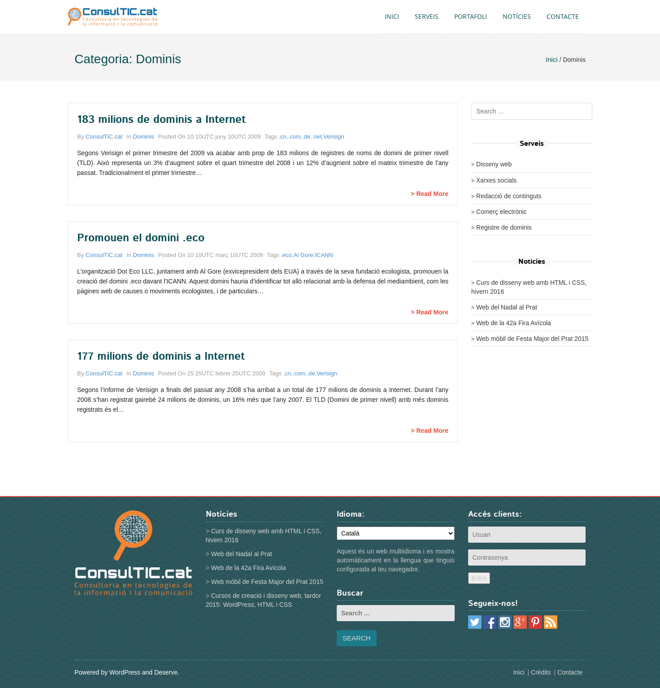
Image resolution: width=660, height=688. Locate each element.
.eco (286, 255)
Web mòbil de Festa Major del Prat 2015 (532, 338)
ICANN (324, 255)
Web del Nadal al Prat (506, 307)
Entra (479, 578)
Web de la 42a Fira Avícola (513, 323)
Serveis (427, 16)
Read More (432, 193)
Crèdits (541, 672)
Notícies (517, 16)
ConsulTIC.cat (104, 136)
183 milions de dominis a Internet (161, 119)
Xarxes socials (496, 180)
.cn (282, 136)
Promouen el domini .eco (140, 238)
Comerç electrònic (501, 211)
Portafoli (470, 16)
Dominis (143, 136)
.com (294, 136)
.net (317, 136)
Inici (392, 16)
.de (306, 136)
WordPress (124, 672)
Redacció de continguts (509, 196)
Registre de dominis (504, 227)
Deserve (166, 672)
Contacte (563, 16)
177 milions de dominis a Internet (161, 356)
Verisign (333, 136)
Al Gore (303, 255)
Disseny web (494, 164)
